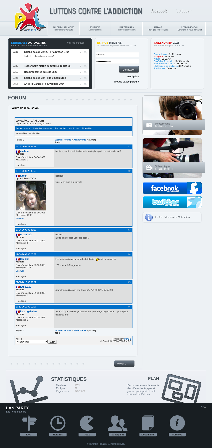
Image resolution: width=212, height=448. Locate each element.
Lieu (28, 434)
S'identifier (87, 128)
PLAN (153, 378)
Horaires (58, 434)
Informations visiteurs (63, 28)
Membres (61, 385)
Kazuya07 (25, 287)
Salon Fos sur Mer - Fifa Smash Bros (45, 78)
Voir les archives (76, 42)
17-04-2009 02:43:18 (26, 230)
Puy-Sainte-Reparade (163, 61)
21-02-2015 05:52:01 (26, 282)
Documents (147, 434)
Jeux (87, 434)
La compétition (95, 28)
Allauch (157, 59)
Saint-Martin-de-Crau (163, 64)
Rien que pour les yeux (158, 28)
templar (24, 259)
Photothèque (162, 123)
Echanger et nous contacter (189, 28)
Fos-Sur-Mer (159, 68)
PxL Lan (103, 444)
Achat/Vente (80, 140)
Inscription (133, 76)
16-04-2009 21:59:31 (26, 146)
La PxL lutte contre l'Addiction (172, 217)
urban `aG (26, 234)
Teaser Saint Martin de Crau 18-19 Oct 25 (47, 66)
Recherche (60, 128)
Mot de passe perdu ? (126, 81)
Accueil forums (23, 128)
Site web (20, 218)
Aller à (36, 341)
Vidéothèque (162, 166)
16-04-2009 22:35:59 (26, 171)
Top (203, 407)
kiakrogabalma (28, 311)
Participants (117, 434)
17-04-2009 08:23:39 (26, 254)
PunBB (127, 339)
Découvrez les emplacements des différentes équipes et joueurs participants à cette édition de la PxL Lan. (143, 389)
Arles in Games (160, 54)
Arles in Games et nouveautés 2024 (44, 84)
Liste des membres (42, 128)
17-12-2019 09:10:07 (26, 307)
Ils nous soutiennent (126, 28)
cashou (24, 151)
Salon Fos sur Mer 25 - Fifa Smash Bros (46, 52)
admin (23, 175)
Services (177, 434)
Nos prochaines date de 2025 (40, 72)
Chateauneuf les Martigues (166, 66)
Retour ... (121, 363)
